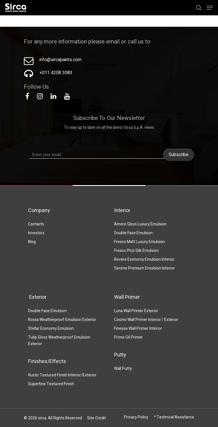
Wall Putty (123, 369)
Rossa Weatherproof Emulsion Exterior (62, 320)
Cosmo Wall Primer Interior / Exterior (146, 320)
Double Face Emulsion (133, 233)
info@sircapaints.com (60, 59)
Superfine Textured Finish (51, 384)
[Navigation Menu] (210, 8)
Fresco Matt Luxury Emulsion (139, 242)
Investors (36, 233)
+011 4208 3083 (55, 72)
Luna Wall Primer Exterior (136, 311)
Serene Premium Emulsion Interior (144, 268)
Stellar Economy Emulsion (51, 328)
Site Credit (96, 418)
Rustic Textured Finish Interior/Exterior (62, 375)
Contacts (36, 224)
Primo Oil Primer (128, 337)
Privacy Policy (136, 417)
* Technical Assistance (174, 417)
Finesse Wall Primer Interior (138, 328)
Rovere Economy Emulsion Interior (144, 259)
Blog (32, 242)
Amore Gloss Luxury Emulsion (140, 224)
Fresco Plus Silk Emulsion (136, 251)
